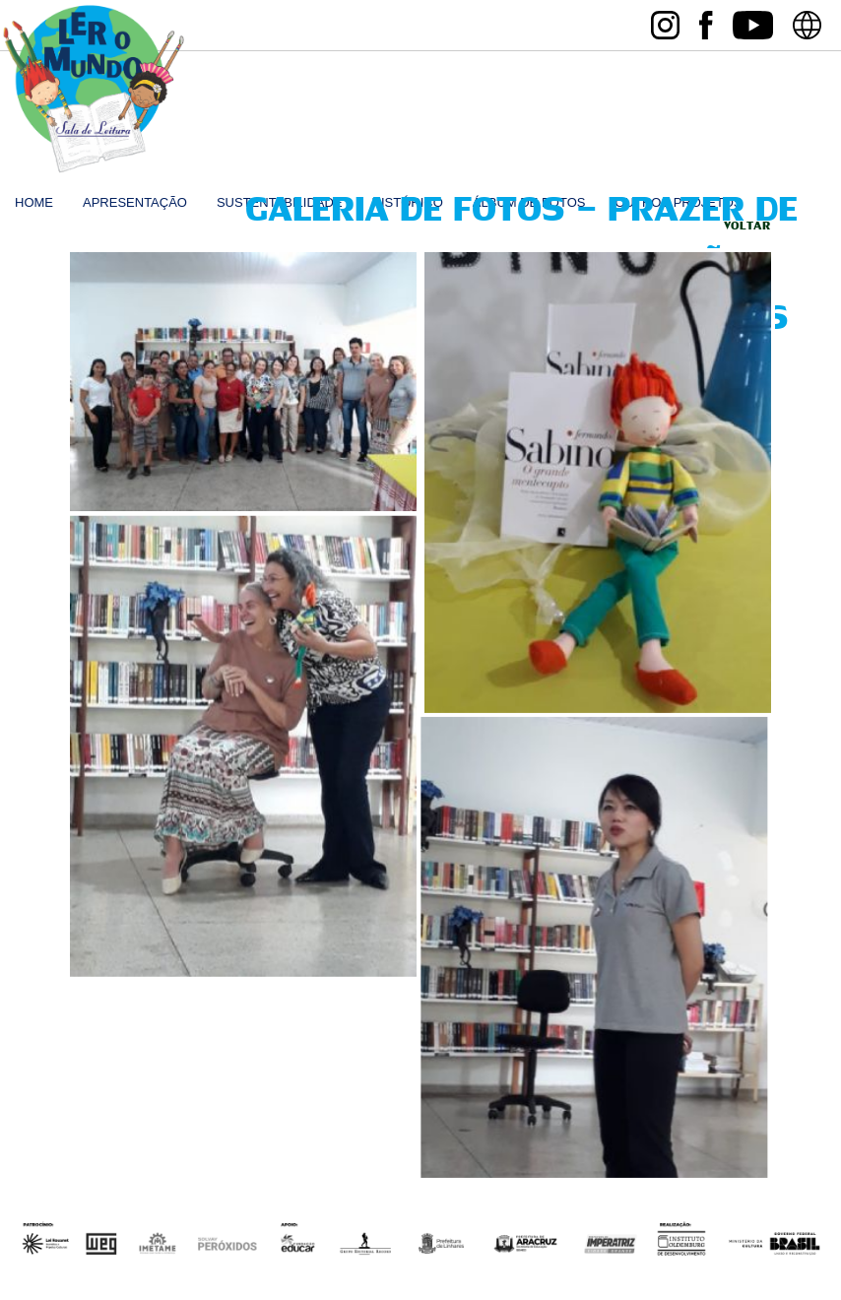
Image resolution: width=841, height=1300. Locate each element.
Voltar (747, 226)
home (34, 202)
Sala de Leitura (93, 89)
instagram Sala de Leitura (665, 25)
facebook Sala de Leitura (705, 25)
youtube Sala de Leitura (753, 25)
